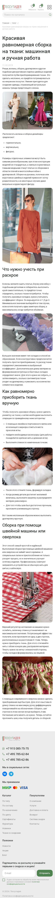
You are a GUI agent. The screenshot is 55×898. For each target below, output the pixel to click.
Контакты (34, 824)
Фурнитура (7, 824)
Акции (5, 850)
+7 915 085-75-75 (17, 748)
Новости (6, 846)
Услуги (33, 805)
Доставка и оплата (39, 810)
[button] (50, 14)
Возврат (34, 815)
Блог (4, 855)
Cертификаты (9, 819)
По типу (6, 801)
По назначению (9, 810)
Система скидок (37, 819)
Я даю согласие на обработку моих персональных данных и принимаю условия (28, 882)
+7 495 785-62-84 (17, 754)
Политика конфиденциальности (17, 896)
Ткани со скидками (11, 833)
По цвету (6, 815)
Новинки (6, 828)
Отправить (44, 873)
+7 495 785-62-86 (17, 759)
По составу (7, 805)
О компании (35, 801)
